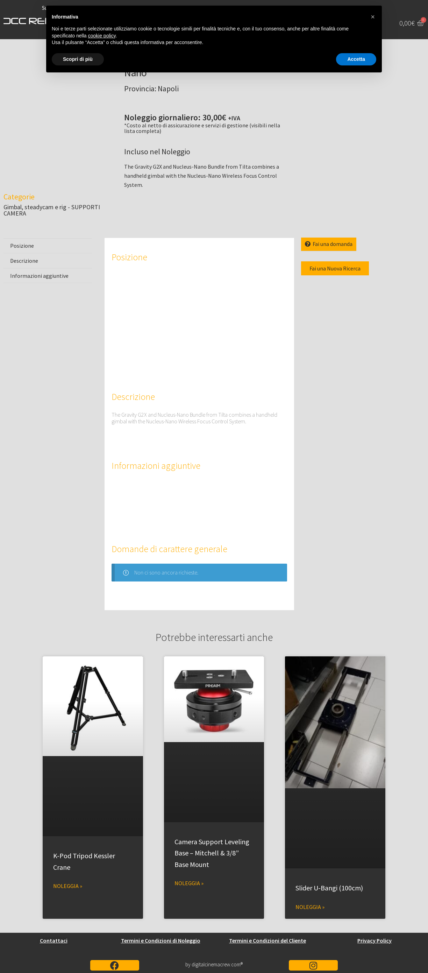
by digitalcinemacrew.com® (214, 964)
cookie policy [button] (102, 35)
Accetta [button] (356, 59)
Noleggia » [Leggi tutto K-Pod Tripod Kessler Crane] (67, 885)
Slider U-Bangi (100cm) (329, 887)
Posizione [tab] (22, 245)
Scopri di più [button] (78, 59)
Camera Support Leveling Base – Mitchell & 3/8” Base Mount (211, 853)
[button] (372, 16)
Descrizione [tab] (24, 260)
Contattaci (53, 940)
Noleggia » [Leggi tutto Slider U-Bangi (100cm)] (309, 906)
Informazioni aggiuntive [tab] (39, 275)
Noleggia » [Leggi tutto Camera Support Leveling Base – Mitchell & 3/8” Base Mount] (189, 883)
